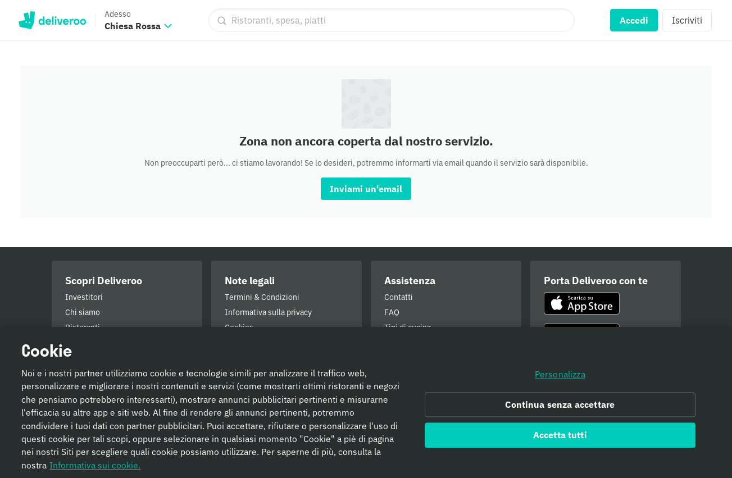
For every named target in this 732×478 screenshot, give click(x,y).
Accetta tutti (560, 439)
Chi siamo (82, 312)
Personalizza (560, 378)
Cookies (239, 327)
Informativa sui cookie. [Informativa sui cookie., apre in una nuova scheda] (94, 469)
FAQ (391, 312)
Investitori (84, 297)
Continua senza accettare (560, 408)
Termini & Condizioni (262, 297)
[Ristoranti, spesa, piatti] (391, 20)
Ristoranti (82, 327)
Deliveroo (52, 20)
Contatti (398, 297)
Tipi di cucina (407, 327)
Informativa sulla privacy (268, 312)
